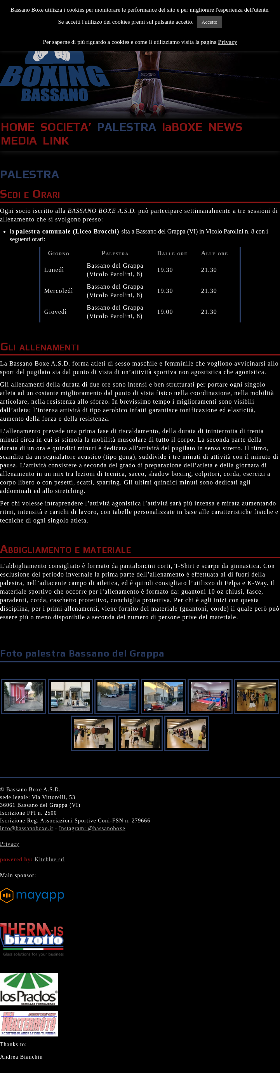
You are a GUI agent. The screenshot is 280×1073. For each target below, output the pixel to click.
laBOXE (182, 127)
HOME (18, 127)
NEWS (225, 127)
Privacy (9, 844)
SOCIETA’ (65, 127)
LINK (56, 140)
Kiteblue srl (50, 859)
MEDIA (19, 140)
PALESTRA (126, 127)
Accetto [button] (209, 22)
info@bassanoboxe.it (26, 828)
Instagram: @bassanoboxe (92, 828)
